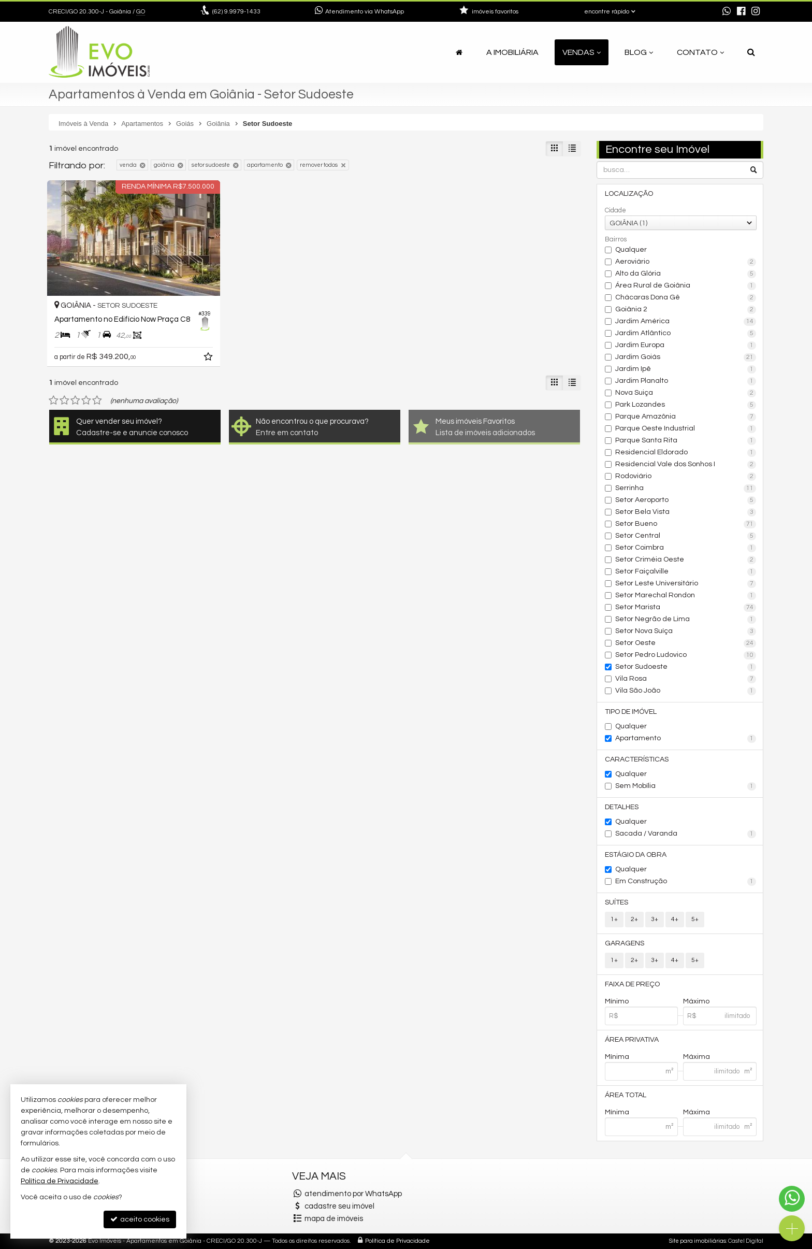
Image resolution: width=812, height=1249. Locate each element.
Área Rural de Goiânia (686, 286)
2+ (634, 919)
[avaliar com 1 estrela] (54, 400)
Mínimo (617, 1001)
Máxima (696, 1056)
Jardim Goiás (686, 357)
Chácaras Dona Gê (686, 298)
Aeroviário (686, 262)
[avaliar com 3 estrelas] (75, 400)
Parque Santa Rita (686, 441)
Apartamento (686, 739)
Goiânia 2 (686, 310)
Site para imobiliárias (697, 1241)
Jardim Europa (686, 345)
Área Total (625, 1095)
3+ (654, 919)
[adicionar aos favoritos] (209, 358)
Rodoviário (686, 476)
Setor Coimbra (686, 548)
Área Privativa (632, 1039)
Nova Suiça (686, 393)
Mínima (617, 1056)
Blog (639, 52)
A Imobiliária (512, 52)
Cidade (615, 210)
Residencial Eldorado (686, 453)
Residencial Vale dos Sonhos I (686, 465)
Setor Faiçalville (686, 572)
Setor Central (686, 536)
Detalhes (622, 807)
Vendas (581, 52)
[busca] (751, 52)
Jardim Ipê (686, 369)
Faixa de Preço (632, 984)
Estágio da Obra (635, 854)
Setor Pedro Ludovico (686, 655)
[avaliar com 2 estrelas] (64, 400)
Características (637, 759)
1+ (614, 919)
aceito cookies (139, 1219)
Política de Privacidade (397, 1241)
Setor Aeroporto (686, 500)
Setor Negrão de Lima (686, 619)
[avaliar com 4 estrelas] (86, 400)
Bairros (616, 239)
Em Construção (686, 882)
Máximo (696, 1001)
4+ (674, 919)
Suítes (616, 902)
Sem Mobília (686, 786)
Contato (700, 52)
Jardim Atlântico (686, 333)
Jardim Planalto (686, 381)
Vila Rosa (686, 679)
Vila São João (686, 691)
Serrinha (686, 488)
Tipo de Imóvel (631, 711)
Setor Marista (686, 608)
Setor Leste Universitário (686, 584)
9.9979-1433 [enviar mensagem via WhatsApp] (236, 11)
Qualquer (631, 249)
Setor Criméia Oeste (686, 560)
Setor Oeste (686, 643)
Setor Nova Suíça (686, 631)
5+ (695, 919)
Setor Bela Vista (686, 512)
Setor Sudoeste (686, 667)
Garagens (624, 943)
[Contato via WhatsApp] (792, 1199)
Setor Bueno (686, 524)
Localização (629, 193)
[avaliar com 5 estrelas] (97, 400)
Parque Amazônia (686, 417)
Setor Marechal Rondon (686, 596)
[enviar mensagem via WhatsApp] (726, 12)
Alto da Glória (686, 274)
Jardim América (686, 322)
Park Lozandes (686, 405)
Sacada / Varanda (686, 834)
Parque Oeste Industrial (686, 429)
